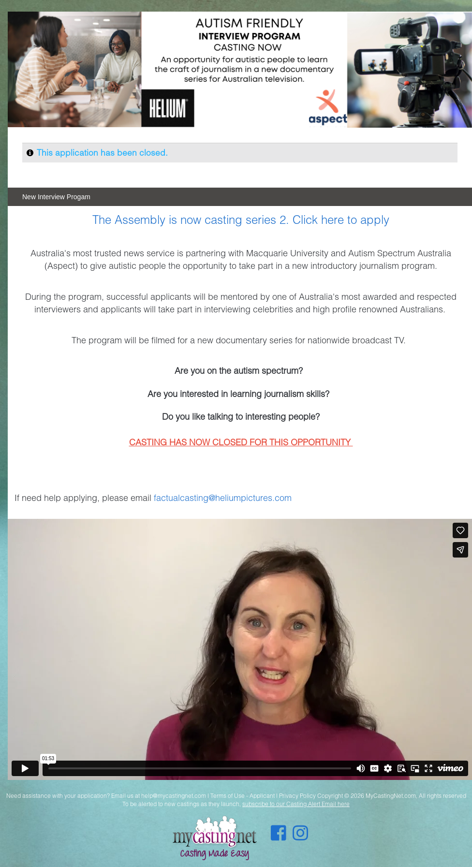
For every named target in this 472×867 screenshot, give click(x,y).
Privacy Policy (297, 795)
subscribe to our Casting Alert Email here (296, 804)
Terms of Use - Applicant (242, 795)
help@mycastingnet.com (173, 795)
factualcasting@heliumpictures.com (223, 497)
